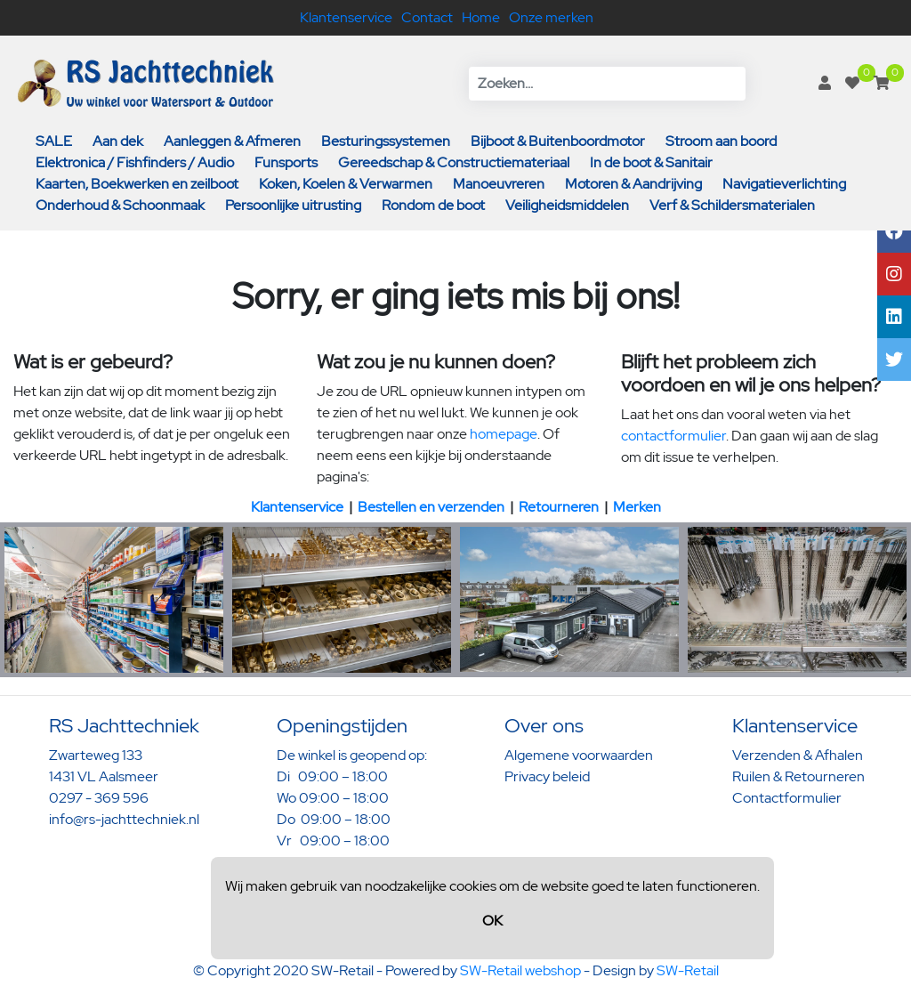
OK (492, 920)
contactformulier (673, 435)
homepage (503, 433)
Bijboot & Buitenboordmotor (558, 141)
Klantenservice (346, 17)
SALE (54, 141)
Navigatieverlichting (784, 183)
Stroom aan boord (721, 141)
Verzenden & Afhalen (797, 755)
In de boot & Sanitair (651, 162)
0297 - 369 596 (99, 797)
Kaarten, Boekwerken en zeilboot (137, 183)
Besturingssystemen (385, 141)
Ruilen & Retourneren (798, 776)
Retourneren (559, 506)
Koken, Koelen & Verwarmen (345, 183)
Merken (637, 506)
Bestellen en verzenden (431, 506)
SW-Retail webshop (520, 970)
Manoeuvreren (498, 183)
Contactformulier (787, 797)
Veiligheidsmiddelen (567, 205)
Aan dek (118, 141)
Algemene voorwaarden (578, 755)
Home (481, 17)
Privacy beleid (547, 776)
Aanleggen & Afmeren (232, 141)
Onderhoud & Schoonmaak (120, 205)
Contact (427, 17)
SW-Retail (688, 970)
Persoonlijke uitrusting (293, 205)
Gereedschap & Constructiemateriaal (453, 162)
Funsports (286, 162)
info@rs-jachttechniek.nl (124, 819)
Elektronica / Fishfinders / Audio (135, 162)
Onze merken (551, 17)
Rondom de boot (433, 205)
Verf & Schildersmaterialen (732, 205)
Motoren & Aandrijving (633, 183)
